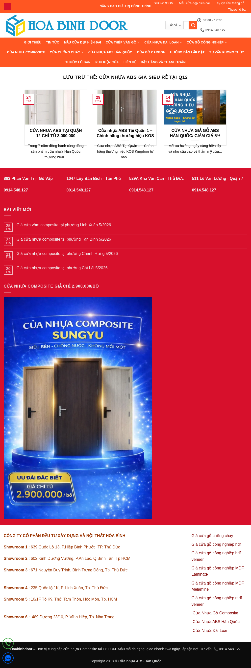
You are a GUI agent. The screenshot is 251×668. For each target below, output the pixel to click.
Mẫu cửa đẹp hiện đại (194, 3)
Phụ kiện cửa (107, 62)
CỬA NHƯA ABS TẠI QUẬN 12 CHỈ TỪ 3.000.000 (56, 133)
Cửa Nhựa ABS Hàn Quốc (110, 52)
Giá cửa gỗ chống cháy (212, 536)
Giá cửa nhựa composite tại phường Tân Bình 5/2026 (64, 239)
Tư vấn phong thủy (226, 52)
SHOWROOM (164, 3)
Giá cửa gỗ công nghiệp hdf (216, 544)
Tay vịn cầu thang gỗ (230, 3)
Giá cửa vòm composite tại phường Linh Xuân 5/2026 (64, 225)
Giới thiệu (32, 42)
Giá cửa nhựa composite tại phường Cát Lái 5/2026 (62, 268)
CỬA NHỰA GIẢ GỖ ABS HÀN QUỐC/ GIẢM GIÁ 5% (195, 133)
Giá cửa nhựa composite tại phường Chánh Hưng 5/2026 (67, 253)
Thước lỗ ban (237, 9)
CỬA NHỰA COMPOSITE (26, 52)
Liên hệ (130, 62)
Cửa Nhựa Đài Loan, (211, 630)
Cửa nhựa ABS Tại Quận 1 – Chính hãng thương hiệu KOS (125, 133)
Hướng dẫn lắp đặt (187, 52)
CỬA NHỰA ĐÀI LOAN (163, 42)
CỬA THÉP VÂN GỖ (123, 42)
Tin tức (52, 42)
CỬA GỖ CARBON (151, 52)
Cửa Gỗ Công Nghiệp (207, 42)
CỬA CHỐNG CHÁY (66, 52)
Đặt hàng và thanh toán (163, 62)
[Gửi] (193, 25)
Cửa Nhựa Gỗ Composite (216, 613)
